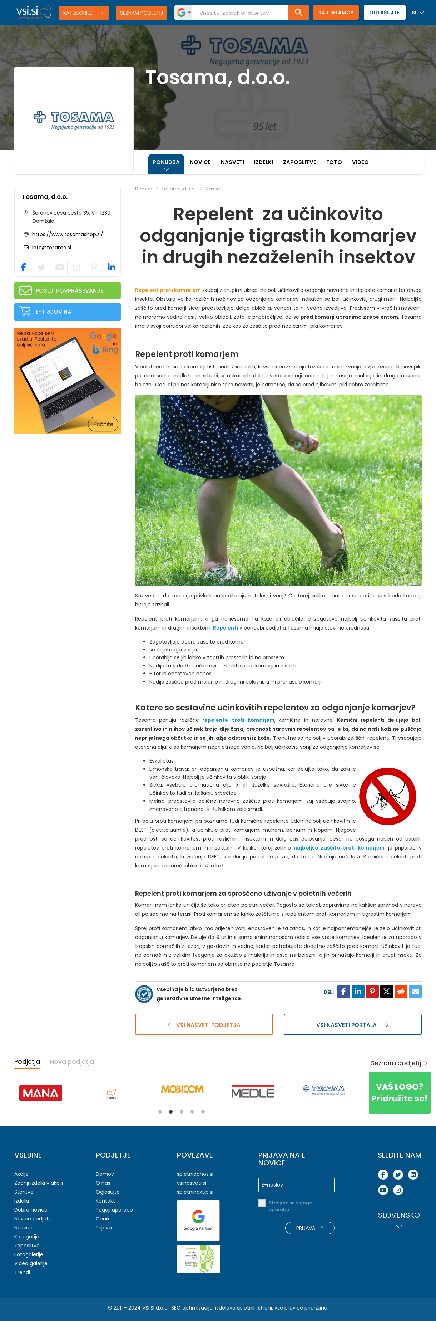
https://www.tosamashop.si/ (67, 234)
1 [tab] (160, 1111)
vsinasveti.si (191, 1183)
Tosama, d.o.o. (45, 196)
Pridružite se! (400, 1092)
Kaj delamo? (335, 12)
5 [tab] (203, 1111)
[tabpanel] (40, 1093)
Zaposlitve (299, 162)
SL (414, 12)
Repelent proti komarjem (168, 290)
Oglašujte (108, 1191)
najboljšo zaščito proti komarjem (339, 847)
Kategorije (78, 12)
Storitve (24, 1191)
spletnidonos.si (195, 1174)
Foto (334, 162)
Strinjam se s (291, 1206)
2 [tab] (170, 1111)
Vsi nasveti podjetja (204, 1025)
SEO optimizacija (192, 1307)
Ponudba (166, 162)
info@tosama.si (51, 247)
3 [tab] (181, 1111)
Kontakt (105, 1200)
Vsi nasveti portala (352, 1025)
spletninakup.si (195, 1191)
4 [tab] (192, 1111)
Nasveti (232, 162)
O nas (103, 1183)
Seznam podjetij (141, 12)
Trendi (22, 1272)
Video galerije (31, 1263)
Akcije (21, 1174)
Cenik (103, 1218)
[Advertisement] (68, 486)
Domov (143, 188)
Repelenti (225, 627)
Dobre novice (31, 1209)
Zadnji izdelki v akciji (38, 1183)
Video (360, 162)
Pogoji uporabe (114, 1209)
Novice (200, 162)
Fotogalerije (28, 1254)
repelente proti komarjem (238, 720)
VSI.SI (148, 1307)
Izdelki (263, 162)
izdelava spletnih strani (243, 1307)
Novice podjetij (32, 1218)
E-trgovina (53, 312)
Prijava (104, 1227)
